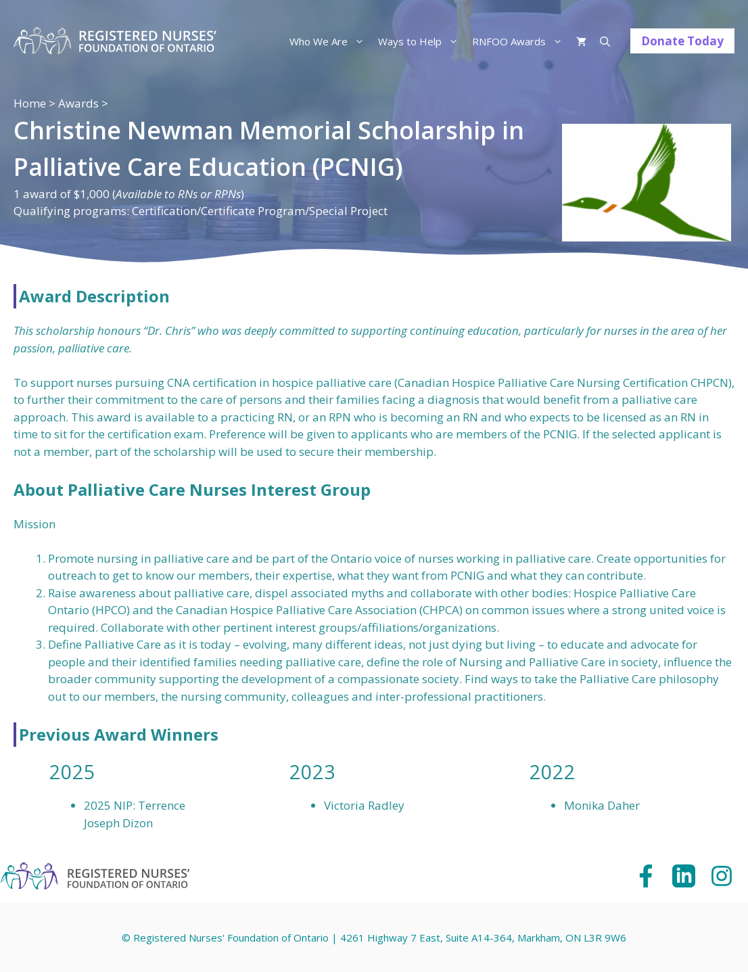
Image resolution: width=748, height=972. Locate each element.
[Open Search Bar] (605, 41)
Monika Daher (602, 805)
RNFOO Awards (520, 41)
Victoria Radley (364, 805)
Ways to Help (421, 41)
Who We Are (330, 41)
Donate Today (682, 41)
